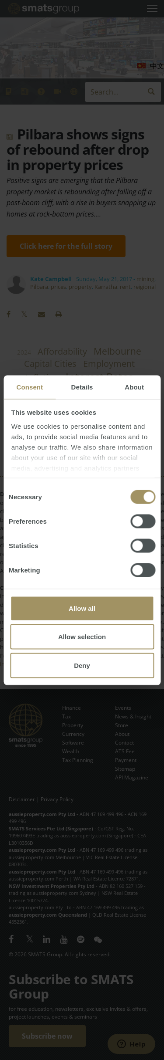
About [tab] (134, 386)
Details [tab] (82, 386)
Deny (82, 665)
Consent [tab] (29, 386)
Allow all (82, 608)
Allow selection (82, 636)
